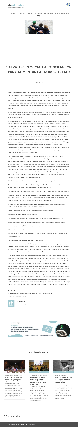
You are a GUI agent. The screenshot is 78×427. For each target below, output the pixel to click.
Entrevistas (65, 13)
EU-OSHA (50, 13)
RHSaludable (10, 383)
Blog (39, 15)
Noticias (57, 13)
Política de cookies (30, 424)
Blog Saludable (38, 62)
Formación (12, 13)
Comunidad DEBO (40, 13)
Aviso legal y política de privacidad (16, 424)
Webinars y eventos (25, 13)
